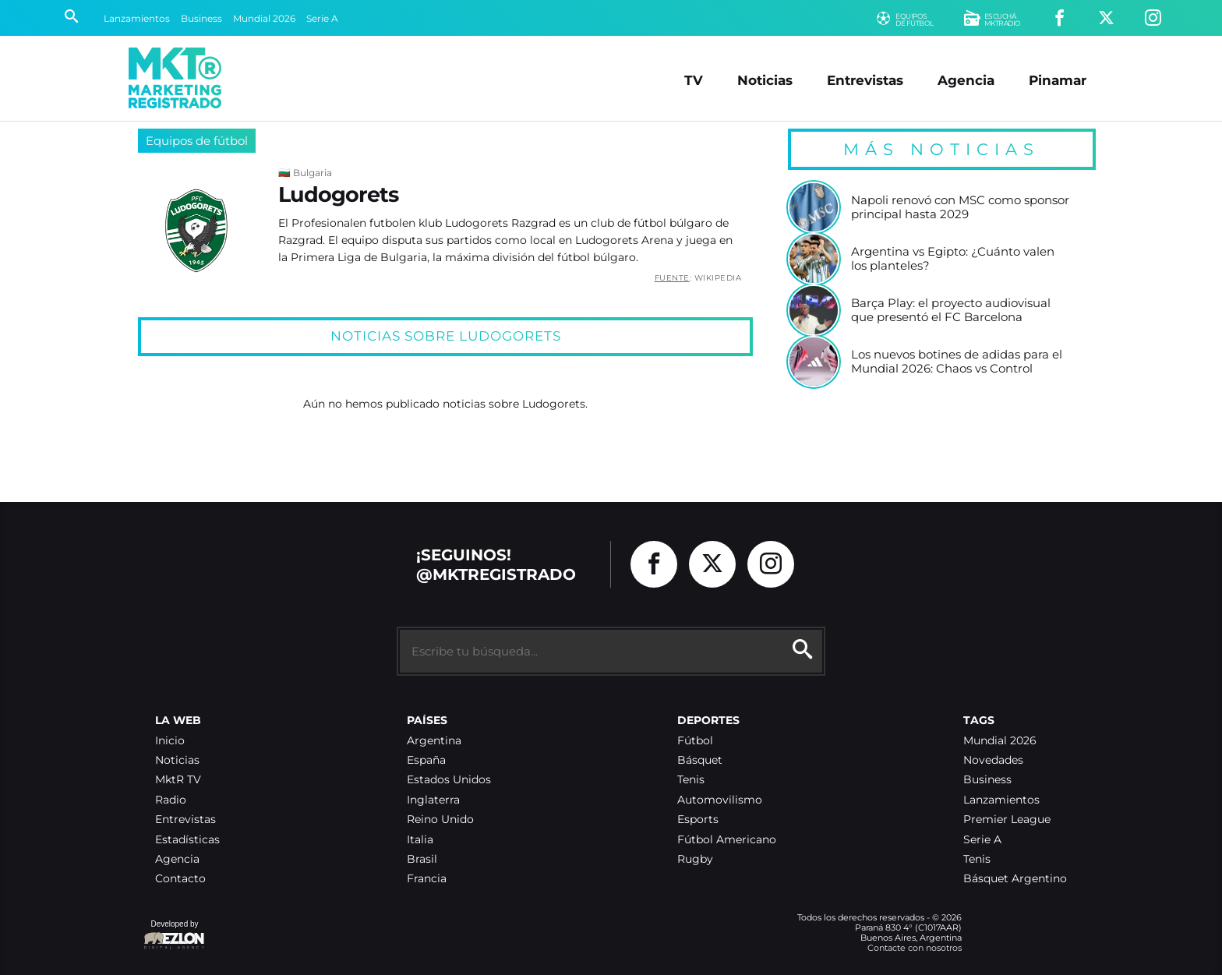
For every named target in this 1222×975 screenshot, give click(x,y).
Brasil (422, 859)
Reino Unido (440, 819)
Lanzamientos (137, 18)
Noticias (765, 80)
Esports (698, 819)
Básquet (699, 760)
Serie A (322, 18)
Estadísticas (187, 840)
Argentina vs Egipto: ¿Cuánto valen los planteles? (952, 258)
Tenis (691, 780)
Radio (170, 800)
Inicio (170, 741)
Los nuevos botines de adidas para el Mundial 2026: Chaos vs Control (956, 361)
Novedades (993, 760)
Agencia (966, 80)
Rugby (695, 859)
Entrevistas (865, 80)
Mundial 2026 (264, 18)
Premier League (1007, 819)
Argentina (434, 741)
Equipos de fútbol (197, 140)
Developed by (174, 936)
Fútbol (695, 741)
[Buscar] (71, 18)
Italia (420, 840)
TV (693, 80)
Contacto (180, 879)
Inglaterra (433, 800)
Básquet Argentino (1015, 879)
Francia (427, 879)
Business (201, 18)
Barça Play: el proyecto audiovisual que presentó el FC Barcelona (951, 309)
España (426, 760)
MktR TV (178, 780)
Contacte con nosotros (914, 947)
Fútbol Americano (726, 840)
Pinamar (1057, 80)
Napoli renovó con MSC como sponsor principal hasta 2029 (960, 207)
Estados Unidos (449, 780)
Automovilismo (719, 800)
